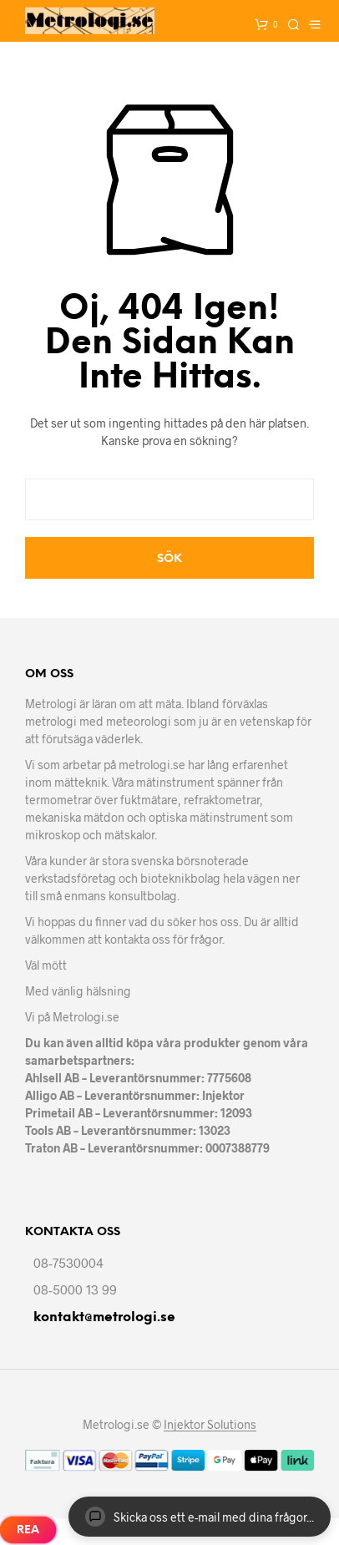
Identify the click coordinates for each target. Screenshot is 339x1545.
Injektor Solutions (210, 1424)
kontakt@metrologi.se (104, 1317)
